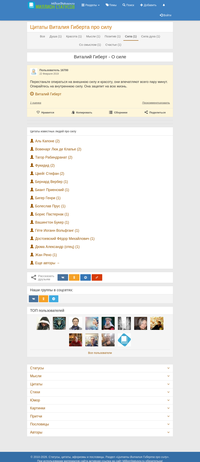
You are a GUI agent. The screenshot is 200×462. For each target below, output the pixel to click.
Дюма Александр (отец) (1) (57, 247)
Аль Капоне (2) (47, 141)
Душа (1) (56, 36)
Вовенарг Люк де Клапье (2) (58, 149)
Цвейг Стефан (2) (49, 174)
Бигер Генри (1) (48, 198)
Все (42, 36)
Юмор (35, 400)
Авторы (36, 432)
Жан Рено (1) (46, 255)
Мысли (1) (93, 36)
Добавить (148, 5)
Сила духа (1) (150, 36)
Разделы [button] (91, 5)
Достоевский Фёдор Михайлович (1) (65, 239)
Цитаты (36, 384)
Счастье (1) (113, 44)
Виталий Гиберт (48, 94)
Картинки (37, 408)
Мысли (35, 376)
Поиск (128, 5)
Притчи (36, 416)
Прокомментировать (156, 102)
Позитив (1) (113, 36)
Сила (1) (131, 36)
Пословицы (39, 424)
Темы (111, 5)
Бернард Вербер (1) (51, 182)
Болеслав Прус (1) (50, 206)
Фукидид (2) (45, 165)
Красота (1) (74, 36)
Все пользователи (100, 352)
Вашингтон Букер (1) (52, 222)
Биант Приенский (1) (52, 190)
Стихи (35, 392)
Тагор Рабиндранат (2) (53, 157)
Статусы (37, 368)
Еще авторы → (47, 263)
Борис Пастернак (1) (52, 214)
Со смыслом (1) (90, 44)
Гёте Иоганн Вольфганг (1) (57, 230)
